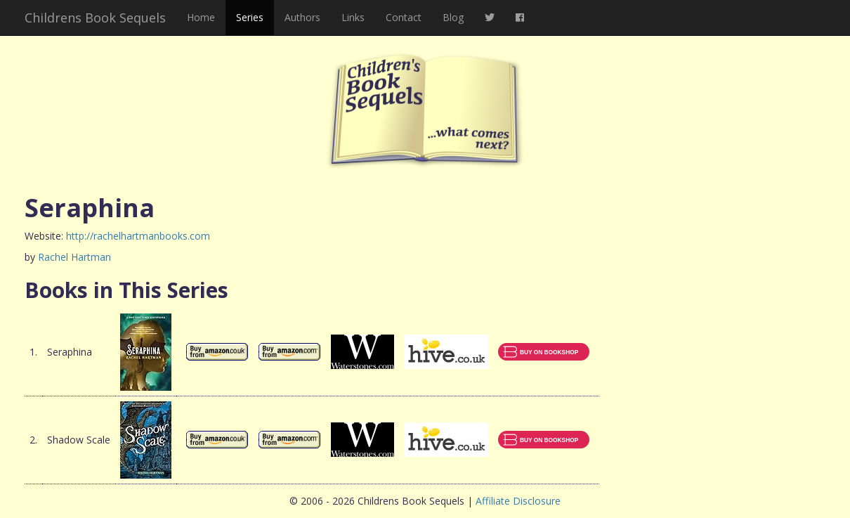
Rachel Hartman (74, 257)
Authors (302, 17)
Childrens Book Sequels (95, 17)
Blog (453, 17)
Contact (403, 17)
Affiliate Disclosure (518, 500)
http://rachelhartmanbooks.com (138, 235)
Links (353, 17)
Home (201, 17)
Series (249, 17)
